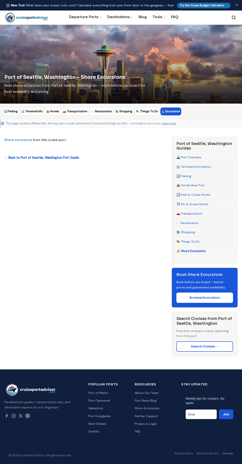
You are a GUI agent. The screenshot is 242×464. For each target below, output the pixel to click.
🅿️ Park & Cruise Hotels (193, 195)
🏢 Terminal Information (193, 166)
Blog (142, 17)
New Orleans (97, 423)
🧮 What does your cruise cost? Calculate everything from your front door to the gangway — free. (118, 5)
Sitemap (227, 453)
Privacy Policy (184, 453)
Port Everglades (99, 416)
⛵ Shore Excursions (191, 251)
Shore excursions (18, 139)
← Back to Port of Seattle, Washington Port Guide (41, 157)
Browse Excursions (205, 298)
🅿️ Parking (183, 176)
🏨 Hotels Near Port (190, 185)
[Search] (234, 17)
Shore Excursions (147, 408)
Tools (159, 17)
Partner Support (146, 416)
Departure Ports (85, 17)
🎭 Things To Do (188, 241)
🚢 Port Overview (188, 157)
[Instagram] (13, 416)
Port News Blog (145, 400)
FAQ (174, 17)
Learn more (168, 123)
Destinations (119, 17)
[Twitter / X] (20, 416)
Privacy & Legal (146, 423)
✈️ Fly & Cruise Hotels (192, 204)
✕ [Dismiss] (236, 5)
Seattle (93, 431)
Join (226, 414)
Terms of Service (207, 453)
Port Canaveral (99, 400)
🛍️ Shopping (185, 232)
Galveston (95, 408)
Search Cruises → (205, 346)
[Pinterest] (27, 416)
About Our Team (147, 393)
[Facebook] (6, 416)
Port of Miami (98, 393)
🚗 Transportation (189, 213)
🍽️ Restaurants (187, 223)
